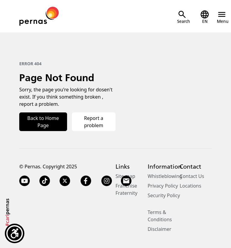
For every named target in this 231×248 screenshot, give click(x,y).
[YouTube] (24, 181)
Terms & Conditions (160, 216)
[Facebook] (86, 181)
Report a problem (93, 122)
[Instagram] (106, 181)
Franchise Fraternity (126, 189)
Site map (125, 176)
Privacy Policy (163, 185)
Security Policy (164, 195)
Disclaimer (159, 229)
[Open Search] (183, 17)
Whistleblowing (165, 176)
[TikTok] (44, 181)
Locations (190, 185)
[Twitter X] (65, 181)
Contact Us (192, 176)
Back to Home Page (43, 122)
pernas (7, 212)
